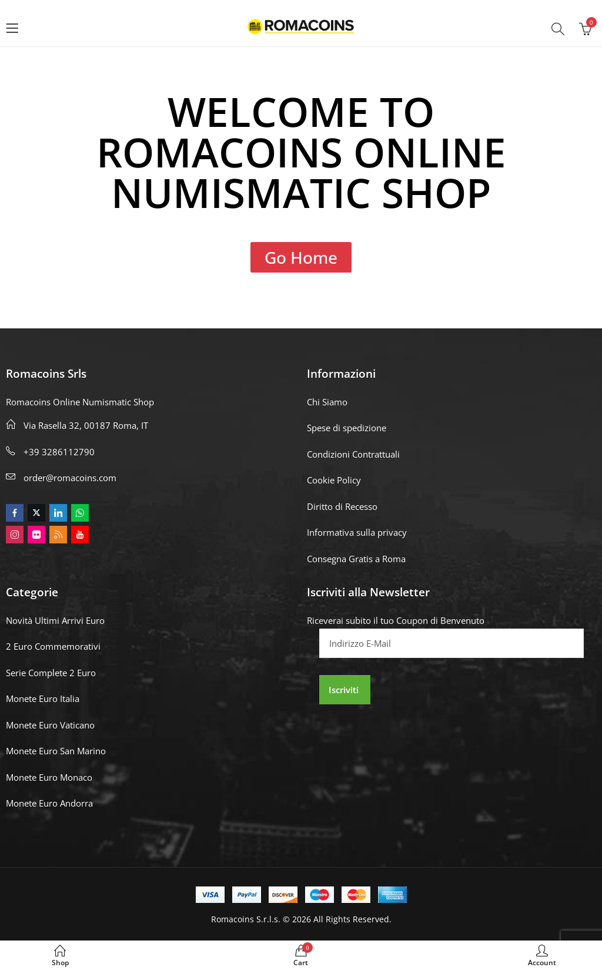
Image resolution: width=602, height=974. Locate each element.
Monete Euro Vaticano (50, 725)
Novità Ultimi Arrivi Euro (55, 620)
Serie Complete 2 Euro (51, 673)
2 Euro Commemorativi (53, 646)
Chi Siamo (327, 402)
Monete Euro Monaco (49, 777)
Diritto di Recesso (342, 506)
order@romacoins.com (70, 477)
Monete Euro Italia (42, 698)
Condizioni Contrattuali (353, 454)
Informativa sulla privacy (357, 532)
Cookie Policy (334, 480)
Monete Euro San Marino (56, 751)
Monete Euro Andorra (49, 803)
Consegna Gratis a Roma (356, 559)
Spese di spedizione (346, 428)
